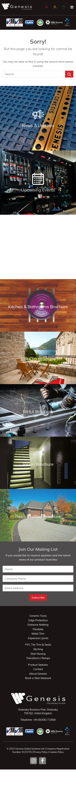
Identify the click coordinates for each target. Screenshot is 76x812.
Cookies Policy (56, 752)
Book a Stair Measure (38, 678)
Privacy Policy (40, 752)
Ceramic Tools (38, 615)
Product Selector (38, 664)
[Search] (34, 74)
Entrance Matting (38, 624)
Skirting (38, 649)
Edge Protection (38, 620)
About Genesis (38, 673)
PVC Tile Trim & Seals (38, 644)
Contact (38, 669)
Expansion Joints (38, 638)
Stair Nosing (38, 653)
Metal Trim (38, 633)
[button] (47, 7)
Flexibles (38, 629)
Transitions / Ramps (38, 658)
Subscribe (38, 597)
